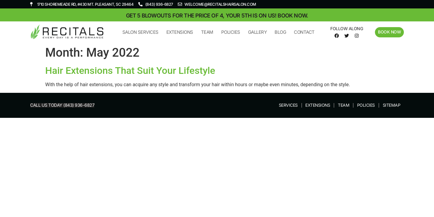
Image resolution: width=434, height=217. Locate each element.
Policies (230, 32)
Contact (304, 32)
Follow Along (346, 28)
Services (287, 105)
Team (207, 32)
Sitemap (392, 105)
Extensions (179, 32)
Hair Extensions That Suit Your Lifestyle (130, 70)
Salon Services (140, 32)
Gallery (257, 32)
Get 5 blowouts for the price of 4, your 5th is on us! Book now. (217, 15)
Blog (280, 32)
